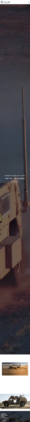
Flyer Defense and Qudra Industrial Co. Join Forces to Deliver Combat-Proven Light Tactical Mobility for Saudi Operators (14, 366)
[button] (29, 2)
